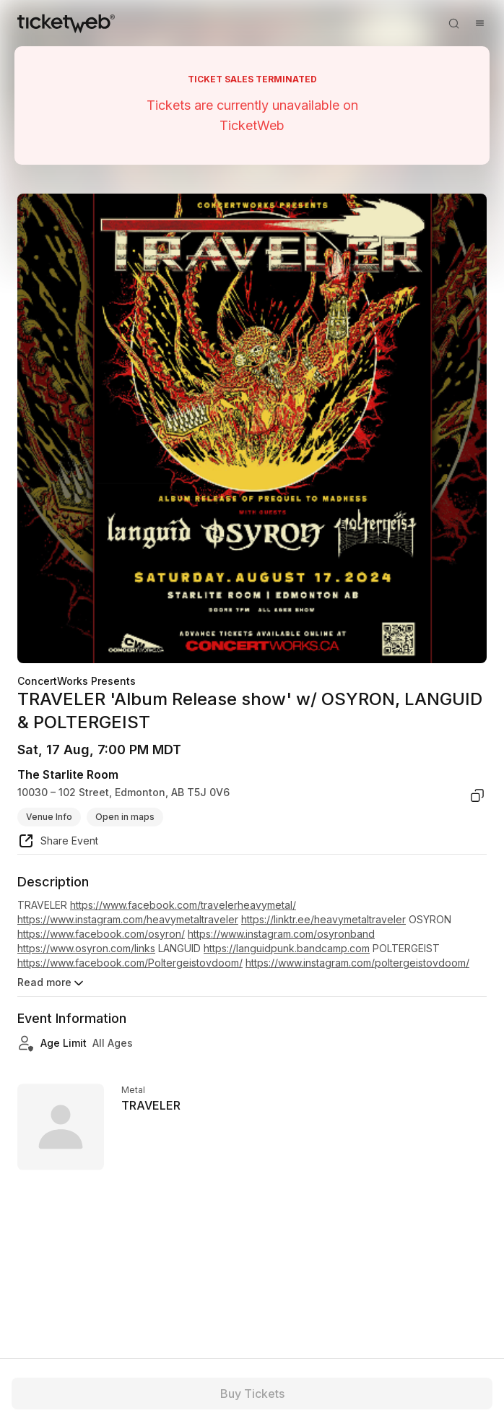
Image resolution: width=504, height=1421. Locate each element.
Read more (51, 983)
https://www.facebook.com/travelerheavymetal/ (183, 905)
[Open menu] (479, 23)
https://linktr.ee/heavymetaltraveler (323, 919)
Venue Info (49, 816)
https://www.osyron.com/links (86, 948)
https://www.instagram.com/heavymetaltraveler (127, 919)
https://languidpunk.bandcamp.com (287, 948)
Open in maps (125, 816)
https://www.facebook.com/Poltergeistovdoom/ (130, 962)
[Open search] (453, 23)
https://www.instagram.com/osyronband (281, 934)
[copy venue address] (477, 795)
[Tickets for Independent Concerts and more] (66, 23)
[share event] (57, 843)
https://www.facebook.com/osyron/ (101, 934)
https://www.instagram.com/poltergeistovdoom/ (357, 962)
